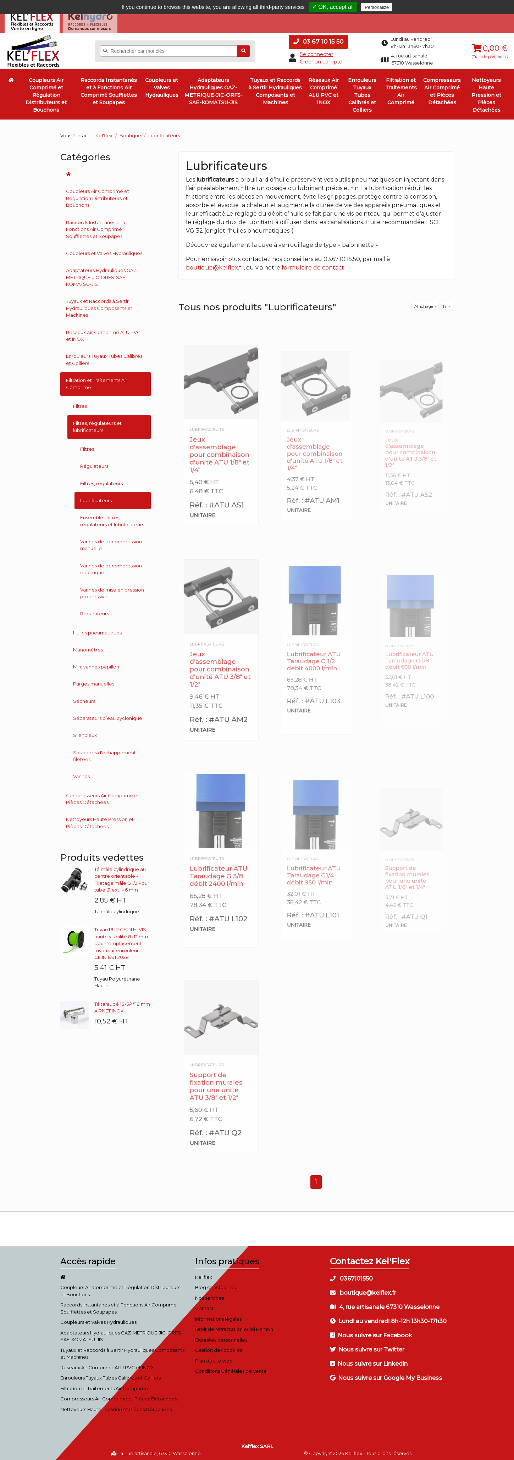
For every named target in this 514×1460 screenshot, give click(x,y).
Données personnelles (221, 1337)
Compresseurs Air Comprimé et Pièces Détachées (442, 88)
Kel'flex (103, 132)
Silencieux (85, 732)
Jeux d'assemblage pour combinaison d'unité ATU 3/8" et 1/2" (220, 663)
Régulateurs (94, 463)
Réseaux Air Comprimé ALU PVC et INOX (323, 88)
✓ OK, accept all (333, 7)
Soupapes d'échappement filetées (104, 753)
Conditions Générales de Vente (231, 1368)
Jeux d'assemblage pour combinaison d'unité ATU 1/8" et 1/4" (220, 448)
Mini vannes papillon (96, 664)
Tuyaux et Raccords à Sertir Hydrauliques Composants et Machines (275, 88)
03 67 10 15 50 (318, 39)
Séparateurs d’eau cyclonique (107, 715)
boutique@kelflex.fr (215, 265)
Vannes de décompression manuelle (111, 542)
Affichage (423, 303)
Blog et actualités (215, 1285)
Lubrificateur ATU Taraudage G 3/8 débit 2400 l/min (219, 870)
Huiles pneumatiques (97, 630)
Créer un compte (321, 59)
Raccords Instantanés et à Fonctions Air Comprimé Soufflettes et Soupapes (109, 88)
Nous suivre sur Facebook (371, 1332)
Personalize (377, 7)
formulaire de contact (313, 265)
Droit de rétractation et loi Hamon (234, 1326)
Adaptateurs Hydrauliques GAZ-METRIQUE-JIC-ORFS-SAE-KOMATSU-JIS (213, 88)
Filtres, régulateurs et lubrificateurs (97, 424)
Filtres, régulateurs (101, 480)
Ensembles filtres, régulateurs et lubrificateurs (112, 518)
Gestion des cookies (218, 1347)
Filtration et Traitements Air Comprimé (401, 88)
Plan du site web (214, 1358)
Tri (445, 303)
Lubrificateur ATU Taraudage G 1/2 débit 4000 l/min (314, 657)
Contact (204, 1306)
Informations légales (218, 1316)
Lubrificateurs (96, 497)
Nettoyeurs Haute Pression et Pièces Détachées (486, 92)
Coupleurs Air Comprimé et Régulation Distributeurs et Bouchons (46, 92)
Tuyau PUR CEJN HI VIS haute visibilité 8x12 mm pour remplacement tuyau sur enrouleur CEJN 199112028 (121, 940)
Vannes (81, 774)
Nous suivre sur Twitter (367, 1346)
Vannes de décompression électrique (111, 566)
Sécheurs (84, 698)
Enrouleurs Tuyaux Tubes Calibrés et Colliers (362, 92)
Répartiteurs (94, 611)
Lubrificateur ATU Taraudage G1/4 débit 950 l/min (314, 870)
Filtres (80, 403)
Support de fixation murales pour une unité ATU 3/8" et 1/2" (217, 1080)
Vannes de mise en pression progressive (112, 590)
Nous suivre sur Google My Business (386, 1375)
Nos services (209, 1295)
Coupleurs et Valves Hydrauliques (161, 85)
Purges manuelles (93, 681)
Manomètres (88, 647)
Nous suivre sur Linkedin (369, 1361)
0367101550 (351, 1275)
